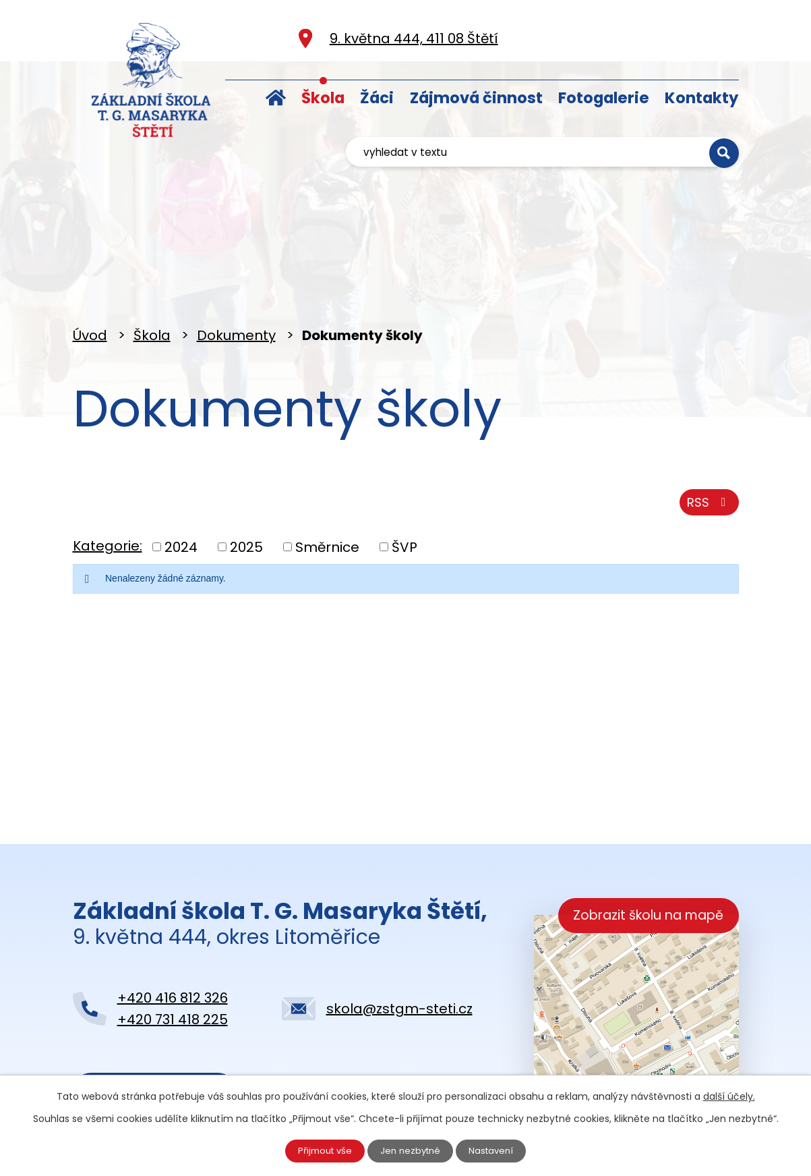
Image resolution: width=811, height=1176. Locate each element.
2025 (246, 492)
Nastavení (496, 1149)
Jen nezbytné (411, 1149)
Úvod (276, 94)
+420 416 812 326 (172, 937)
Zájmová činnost (476, 98)
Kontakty (701, 98)
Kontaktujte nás (154, 1033)
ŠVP (404, 492)
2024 (181, 492)
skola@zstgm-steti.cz (399, 948)
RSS (707, 446)
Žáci (377, 98)
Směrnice (327, 492)
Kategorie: (107, 491)
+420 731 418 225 (172, 958)
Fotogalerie (603, 98)
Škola (322, 98)
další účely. (729, 1094)
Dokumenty (236, 274)
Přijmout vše (320, 1149)
